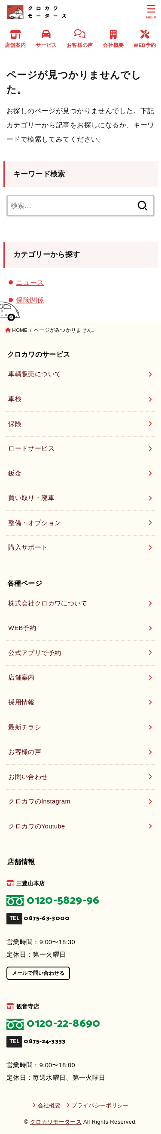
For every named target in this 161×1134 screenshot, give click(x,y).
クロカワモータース (56, 1122)
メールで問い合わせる (38, 973)
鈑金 (14, 473)
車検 (14, 399)
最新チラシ (24, 727)
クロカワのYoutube (36, 826)
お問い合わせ (28, 776)
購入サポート (28, 547)
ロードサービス (31, 448)
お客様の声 (80, 39)
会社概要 (113, 39)
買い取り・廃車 (31, 497)
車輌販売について (34, 374)
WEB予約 (145, 39)
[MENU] (151, 12)
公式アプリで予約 (34, 652)
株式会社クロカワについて (47, 603)
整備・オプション (34, 522)
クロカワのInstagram (39, 801)
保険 (14, 423)
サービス (46, 39)
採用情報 (21, 702)
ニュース (30, 282)
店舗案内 (15, 39)
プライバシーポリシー (99, 1105)
